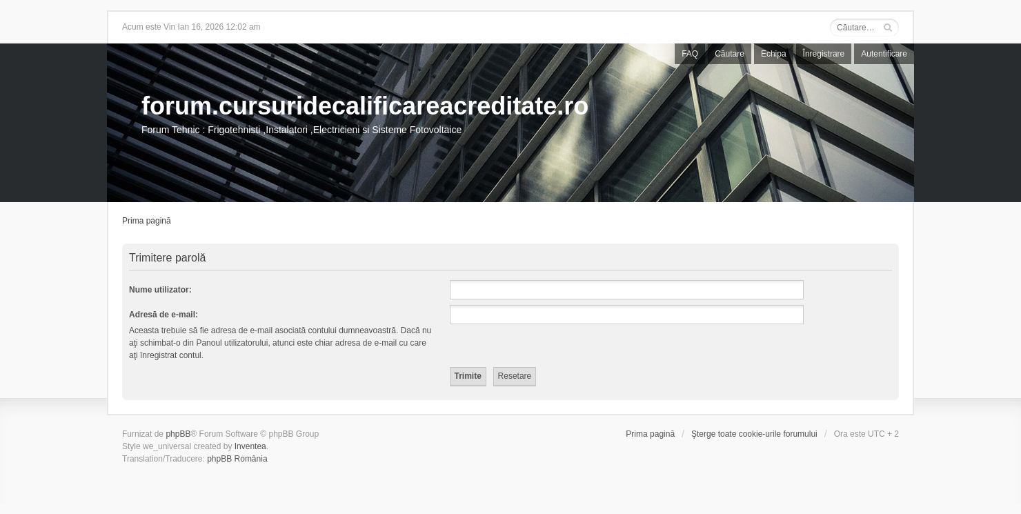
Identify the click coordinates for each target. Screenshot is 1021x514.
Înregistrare (824, 54)
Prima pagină (146, 221)
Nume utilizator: (160, 290)
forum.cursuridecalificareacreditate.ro (364, 106)
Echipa (773, 54)
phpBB (178, 434)
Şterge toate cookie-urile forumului (754, 434)
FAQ (690, 54)
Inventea (250, 446)
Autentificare (884, 54)
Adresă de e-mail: (163, 314)
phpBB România (237, 459)
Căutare (729, 54)
